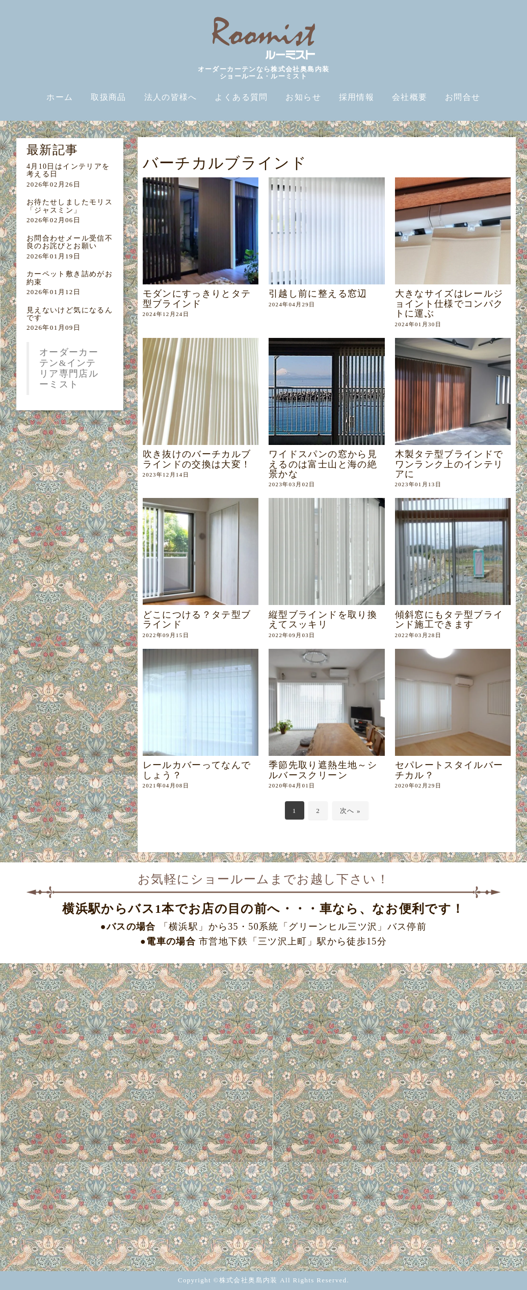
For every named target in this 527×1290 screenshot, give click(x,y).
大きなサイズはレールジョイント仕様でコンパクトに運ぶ (449, 303)
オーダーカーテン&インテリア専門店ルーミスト (68, 368)
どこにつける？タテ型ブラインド (197, 619)
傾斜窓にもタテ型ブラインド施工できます (449, 619)
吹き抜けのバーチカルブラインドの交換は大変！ (197, 459)
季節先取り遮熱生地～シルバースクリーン (323, 770)
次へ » (350, 810)
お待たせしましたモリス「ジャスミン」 (70, 206)
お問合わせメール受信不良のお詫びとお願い (70, 242)
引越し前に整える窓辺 (318, 293)
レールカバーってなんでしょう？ (197, 770)
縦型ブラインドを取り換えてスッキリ (323, 619)
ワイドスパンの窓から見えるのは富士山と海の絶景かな (323, 464)
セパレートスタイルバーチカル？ (449, 770)
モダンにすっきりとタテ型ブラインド (197, 298)
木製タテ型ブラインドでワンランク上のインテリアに (449, 464)
